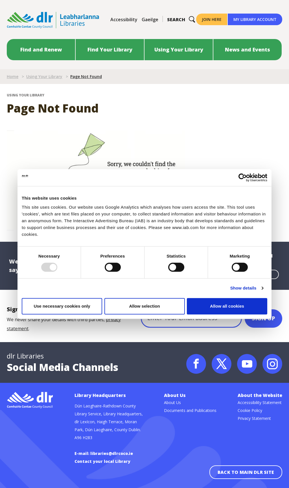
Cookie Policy (250, 410)
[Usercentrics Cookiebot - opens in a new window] (242, 177)
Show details (243, 288)
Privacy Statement (254, 418)
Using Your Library (44, 76)
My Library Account (255, 19)
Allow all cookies (227, 306)
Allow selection (144, 306)
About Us (172, 402)
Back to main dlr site (246, 472)
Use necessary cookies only (62, 306)
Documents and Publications (190, 410)
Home (12, 76)
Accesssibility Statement (260, 402)
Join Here (212, 19)
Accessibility (123, 19)
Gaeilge (150, 19)
